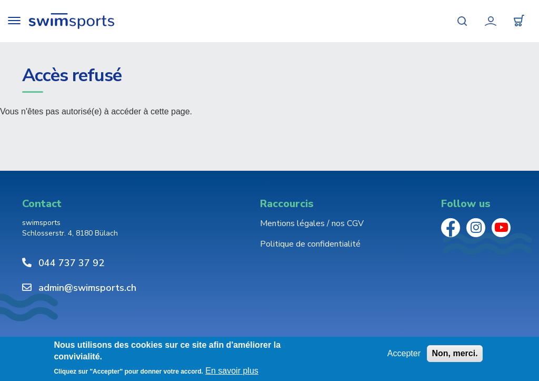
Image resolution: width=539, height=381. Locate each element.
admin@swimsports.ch (87, 287)
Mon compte (490, 21)
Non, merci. (454, 353)
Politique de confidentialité (310, 244)
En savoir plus (231, 371)
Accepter (404, 353)
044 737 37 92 (71, 263)
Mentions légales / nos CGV (312, 223)
